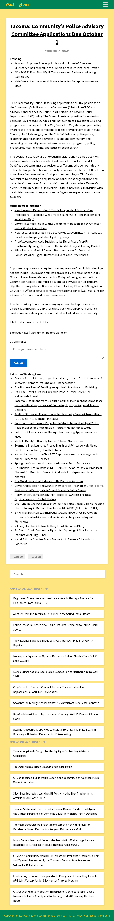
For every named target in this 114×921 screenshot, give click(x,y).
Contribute (104, 915)
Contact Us (90, 915)
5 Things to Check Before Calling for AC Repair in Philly (50, 526)
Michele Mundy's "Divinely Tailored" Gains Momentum (49, 441)
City (45, 322)
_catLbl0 (17, 556)
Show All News (19, 332)
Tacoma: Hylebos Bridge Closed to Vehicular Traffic (42, 767)
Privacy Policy (75, 915)
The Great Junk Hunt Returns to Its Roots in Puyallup (49, 481)
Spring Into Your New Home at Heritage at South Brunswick (52, 463)
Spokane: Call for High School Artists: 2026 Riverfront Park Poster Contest (56, 703)
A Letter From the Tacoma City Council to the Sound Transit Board (51, 614)
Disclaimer (37, 332)
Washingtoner (18, 4)
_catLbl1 (35, 556)
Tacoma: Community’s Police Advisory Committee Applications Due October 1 (57, 34)
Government (33, 322)
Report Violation (56, 332)
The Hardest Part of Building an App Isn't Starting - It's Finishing (56, 387)
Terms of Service (55, 915)
